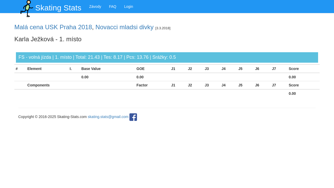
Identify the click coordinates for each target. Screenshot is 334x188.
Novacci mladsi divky (125, 27)
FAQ (112, 6)
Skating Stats (49, 6)
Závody (95, 6)
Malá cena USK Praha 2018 (53, 27)
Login (128, 6)
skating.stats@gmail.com (108, 117)
